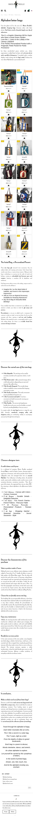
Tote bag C (9, 110)
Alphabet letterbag (7, 777)
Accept (5, 812)
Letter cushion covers (7, 781)
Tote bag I (8, 157)
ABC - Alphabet (5, 774)
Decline (12, 812)
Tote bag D (24, 110)
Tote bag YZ (24, 251)
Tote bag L (8, 181)
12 (29, 788)
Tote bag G (8, 133)
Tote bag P (9, 204)
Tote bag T (9, 228)
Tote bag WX (8, 251)
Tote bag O (24, 181)
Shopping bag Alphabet (8, 86)
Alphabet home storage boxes (10, 779)
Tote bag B (24, 86)
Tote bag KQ (24, 157)
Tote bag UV (24, 228)
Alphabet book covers (8, 783)
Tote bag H (24, 133)
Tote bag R (24, 204)
